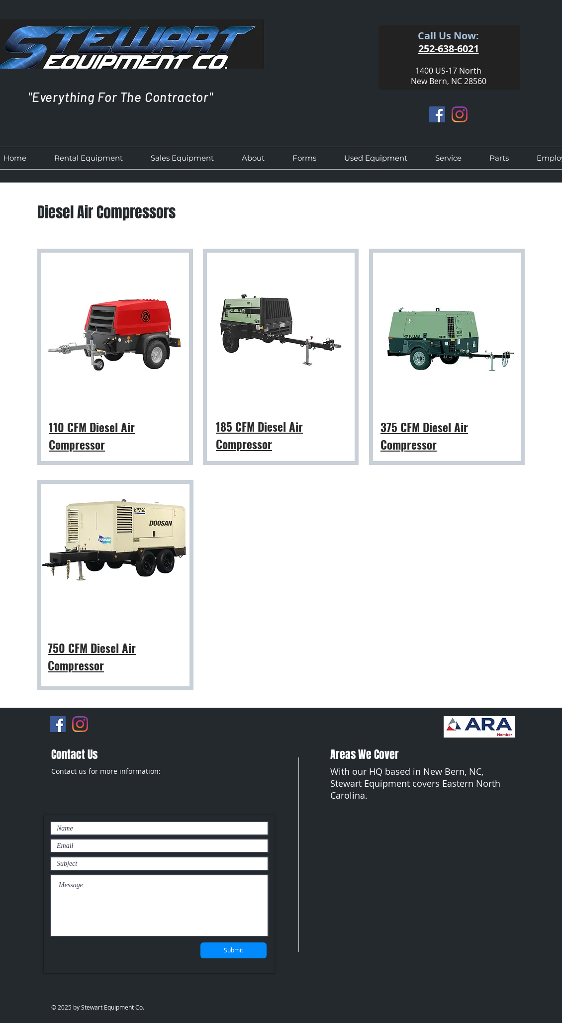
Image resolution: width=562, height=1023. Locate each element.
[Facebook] (437, 114)
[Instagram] (460, 114)
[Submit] (233, 950)
